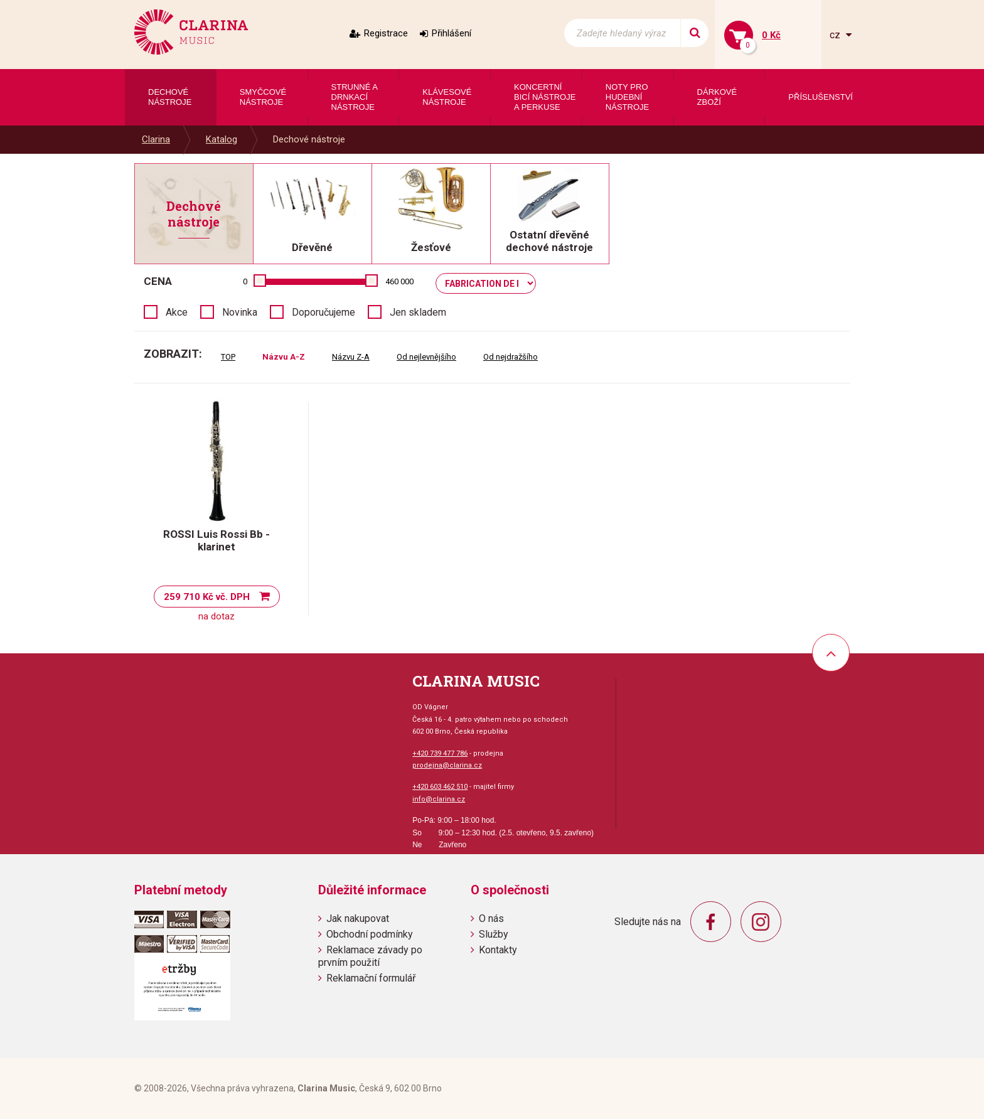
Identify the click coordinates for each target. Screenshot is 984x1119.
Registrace (386, 33)
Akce (177, 312)
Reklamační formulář (370, 978)
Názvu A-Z (283, 356)
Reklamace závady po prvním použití (370, 956)
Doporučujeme (323, 312)
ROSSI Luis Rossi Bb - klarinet (216, 540)
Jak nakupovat (357, 918)
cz (836, 35)
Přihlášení (451, 33)
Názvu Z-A (351, 356)
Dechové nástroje (309, 139)
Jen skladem (418, 312)
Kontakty (498, 950)
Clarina (156, 139)
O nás (491, 918)
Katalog (221, 139)
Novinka (239, 312)
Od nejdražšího (510, 356)
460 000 (399, 281)
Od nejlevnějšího (426, 356)
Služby (493, 934)
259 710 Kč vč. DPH (207, 596)
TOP (228, 356)
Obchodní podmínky (369, 934)
